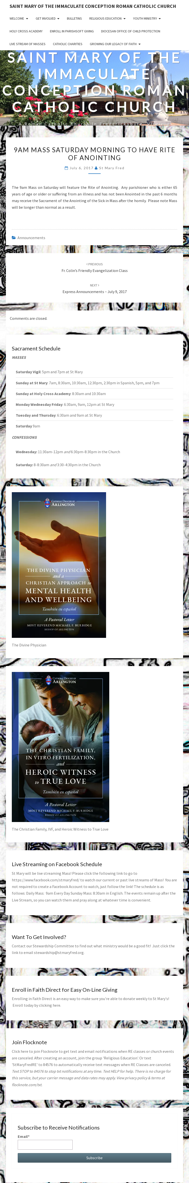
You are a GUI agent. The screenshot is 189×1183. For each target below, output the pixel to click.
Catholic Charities (67, 44)
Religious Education (105, 18)
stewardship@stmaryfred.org (59, 952)
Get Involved (46, 18)
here (56, 1005)
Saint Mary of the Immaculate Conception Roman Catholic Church (93, 6)
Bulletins (74, 18)
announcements (31, 237)
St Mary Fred (112, 168)
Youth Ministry (145, 18)
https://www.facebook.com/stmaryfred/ (45, 879)
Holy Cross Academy (26, 31)
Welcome (17, 18)
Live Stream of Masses (28, 44)
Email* (45, 1141)
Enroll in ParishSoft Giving (72, 31)
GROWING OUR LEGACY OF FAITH (113, 44)
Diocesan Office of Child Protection (130, 31)
